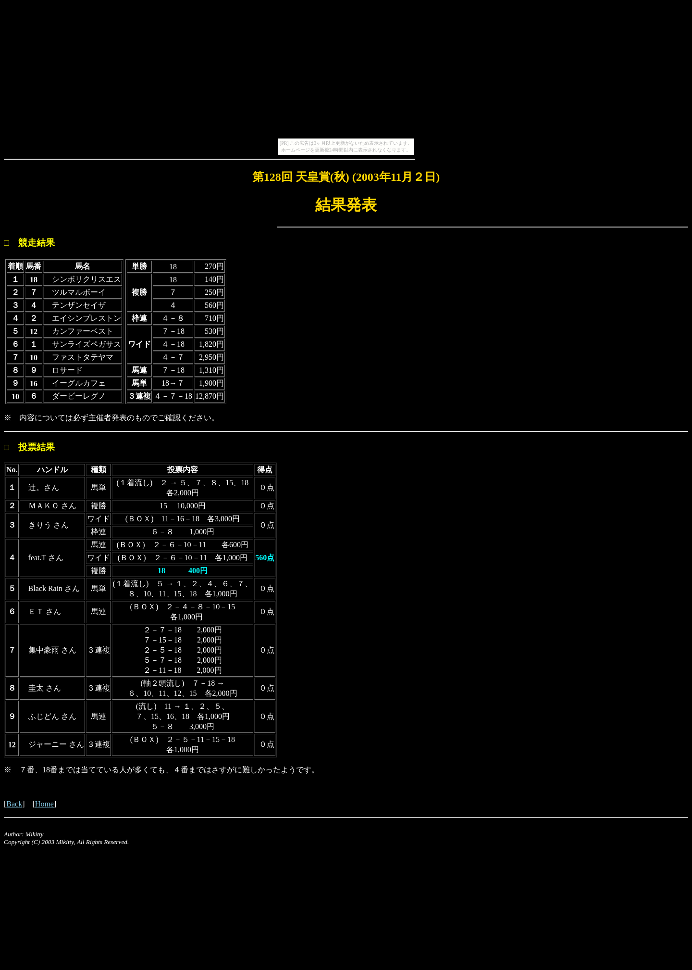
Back (14, 804)
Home (44, 804)
